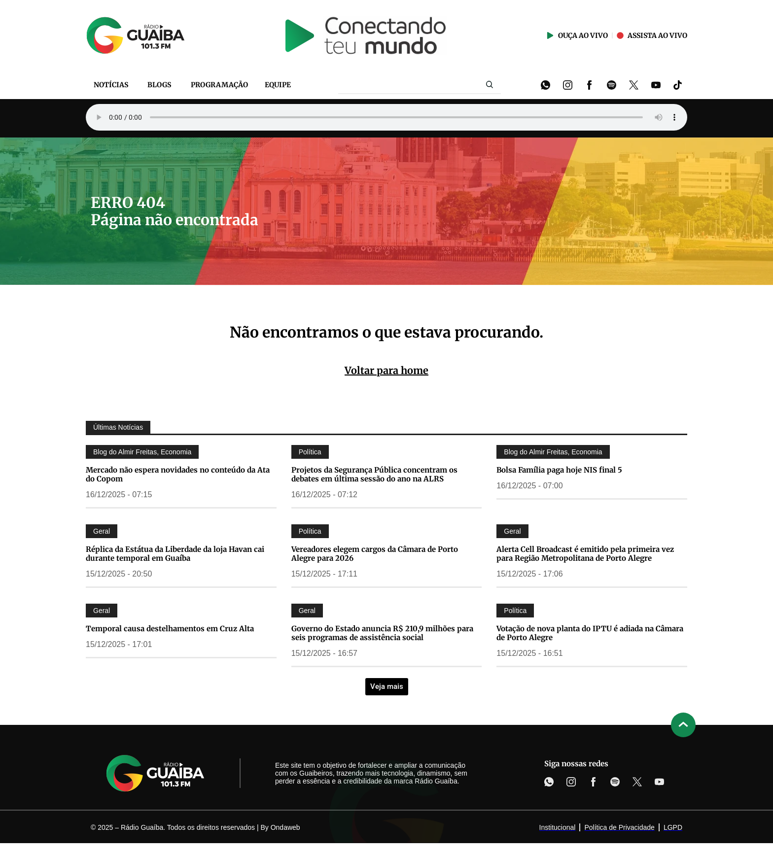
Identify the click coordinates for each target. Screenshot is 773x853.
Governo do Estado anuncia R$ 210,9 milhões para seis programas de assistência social (382, 633)
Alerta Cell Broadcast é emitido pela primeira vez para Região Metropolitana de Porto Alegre (585, 554)
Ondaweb (285, 827)
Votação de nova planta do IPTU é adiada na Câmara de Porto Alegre (589, 633)
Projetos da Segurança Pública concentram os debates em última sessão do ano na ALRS (374, 474)
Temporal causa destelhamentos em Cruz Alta (170, 628)
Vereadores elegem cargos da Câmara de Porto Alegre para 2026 (374, 554)
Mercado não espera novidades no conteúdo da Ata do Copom (178, 474)
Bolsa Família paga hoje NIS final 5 (559, 470)
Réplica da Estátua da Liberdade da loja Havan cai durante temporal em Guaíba (175, 554)
